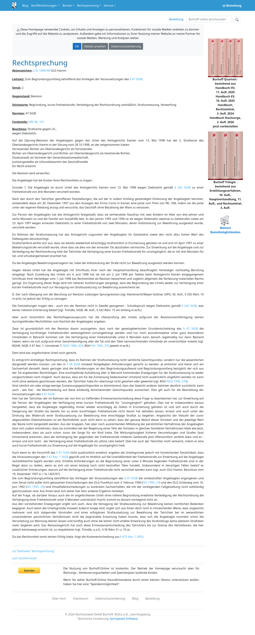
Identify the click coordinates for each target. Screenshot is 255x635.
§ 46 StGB (73, 364)
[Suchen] (209, 19)
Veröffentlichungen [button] (44, 5)
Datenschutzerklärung (126, 46)
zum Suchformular (24, 558)
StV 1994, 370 (100, 346)
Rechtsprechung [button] (88, 5)
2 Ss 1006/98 (41, 71)
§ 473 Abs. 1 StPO (131, 537)
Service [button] (108, 5)
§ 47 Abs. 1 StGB (57, 457)
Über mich (59, 598)
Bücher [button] (67, 5)
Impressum (80, 598)
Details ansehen (95, 46)
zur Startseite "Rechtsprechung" (33, 551)
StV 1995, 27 (151, 482)
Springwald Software (123, 619)
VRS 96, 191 (36, 122)
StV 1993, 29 (35, 487)
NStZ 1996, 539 (177, 381)
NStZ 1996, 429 (73, 346)
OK (77, 46)
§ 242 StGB (183, 187)
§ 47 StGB (136, 79)
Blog (25, 5)
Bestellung (176, 19)
